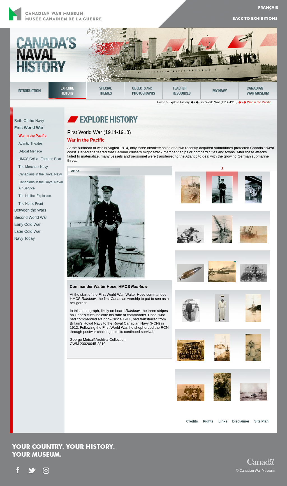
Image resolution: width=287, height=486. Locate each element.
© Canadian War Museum (255, 471)
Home (161, 102)
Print (75, 171)
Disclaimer (240, 421)
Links (222, 421)
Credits (192, 421)
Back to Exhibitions (254, 19)
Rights (208, 421)
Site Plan (261, 421)
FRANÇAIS (268, 8)
